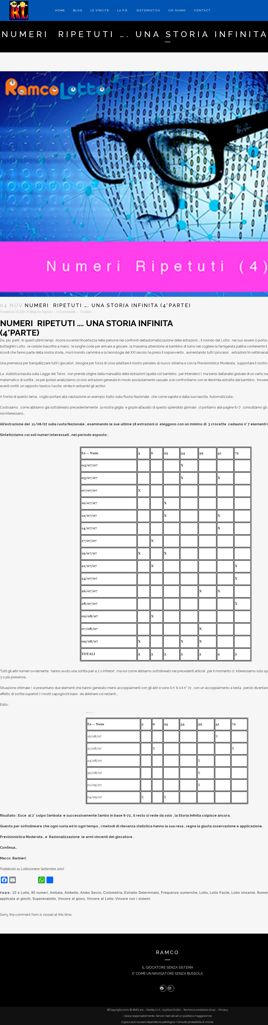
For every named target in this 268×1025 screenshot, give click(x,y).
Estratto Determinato (141, 892)
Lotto (203, 892)
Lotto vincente (243, 892)
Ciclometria (112, 892)
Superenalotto (44, 898)
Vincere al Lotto (100, 898)
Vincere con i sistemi (132, 898)
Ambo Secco (91, 892)
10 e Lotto (20, 892)
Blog (33, 312)
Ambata (56, 892)
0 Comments (66, 312)
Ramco (47, 312)
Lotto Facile (220, 892)
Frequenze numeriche (179, 892)
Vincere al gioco (71, 898)
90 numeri (39, 892)
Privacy (223, 1009)
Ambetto (71, 892)
